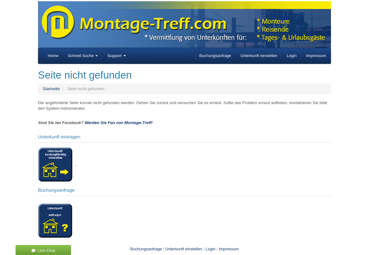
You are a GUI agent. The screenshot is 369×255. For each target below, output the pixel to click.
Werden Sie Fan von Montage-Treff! (119, 122)
